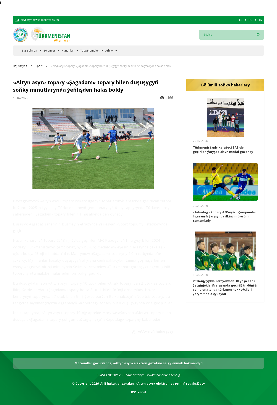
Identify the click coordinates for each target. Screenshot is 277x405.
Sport (39, 66)
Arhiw (109, 50)
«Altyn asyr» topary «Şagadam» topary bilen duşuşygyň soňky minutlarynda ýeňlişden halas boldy (111, 66)
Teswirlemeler (89, 50)
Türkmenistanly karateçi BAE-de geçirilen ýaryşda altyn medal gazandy (223, 149)
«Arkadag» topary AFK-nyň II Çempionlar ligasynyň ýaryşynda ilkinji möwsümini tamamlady (224, 216)
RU (250, 20)
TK (260, 20)
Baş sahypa (29, 50)
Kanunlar (68, 50)
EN (240, 20)
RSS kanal (138, 392)
